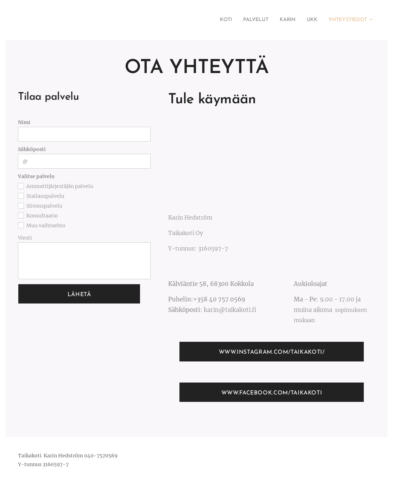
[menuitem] (213, 20)
